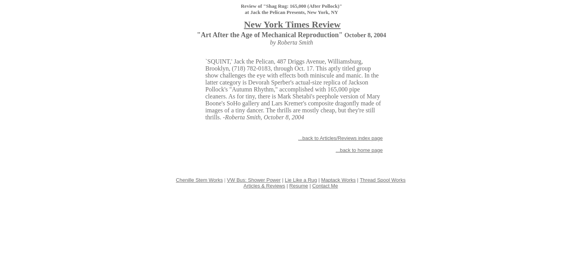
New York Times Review (292, 24)
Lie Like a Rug (301, 180)
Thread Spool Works (383, 180)
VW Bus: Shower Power (254, 180)
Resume (298, 186)
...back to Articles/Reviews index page (340, 138)
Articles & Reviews (264, 186)
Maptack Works (338, 180)
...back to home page (359, 150)
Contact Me (325, 186)
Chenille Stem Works (199, 180)
